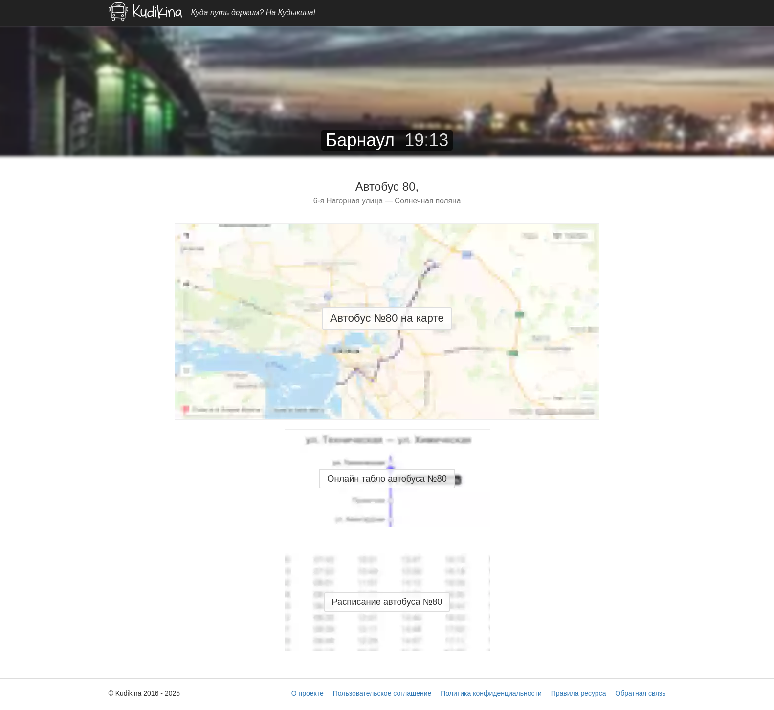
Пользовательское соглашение (382, 693)
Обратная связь (640, 693)
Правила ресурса (578, 693)
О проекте (307, 693)
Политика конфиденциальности (491, 693)
